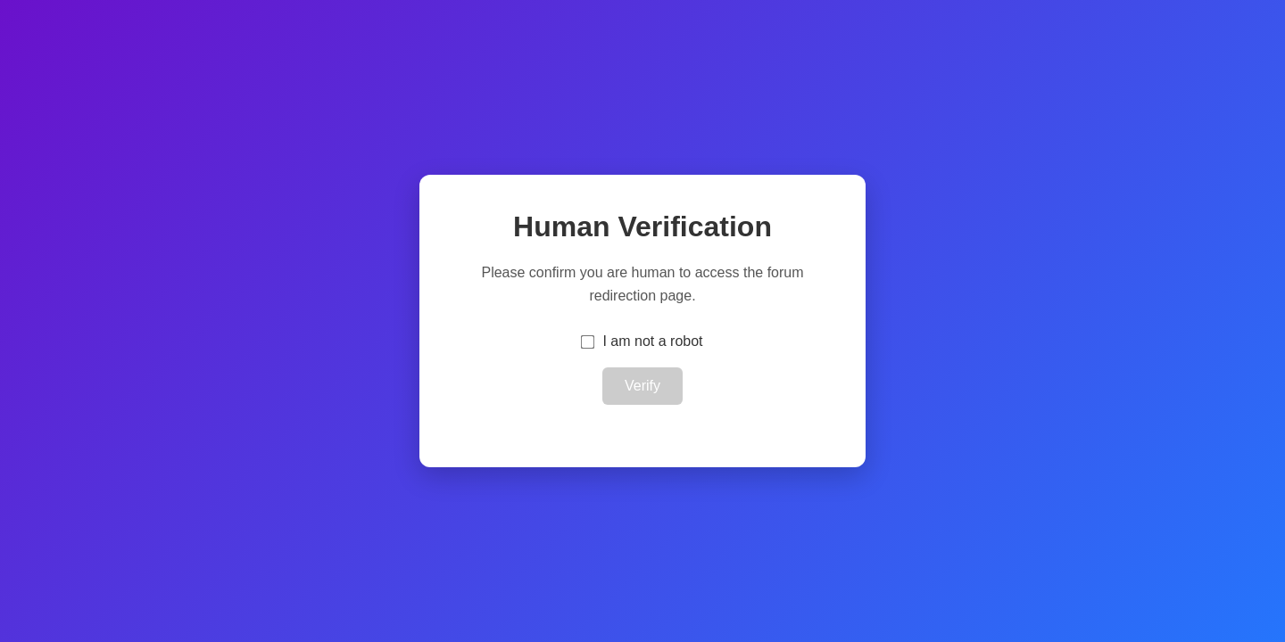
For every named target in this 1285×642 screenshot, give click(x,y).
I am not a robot (652, 341)
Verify (642, 385)
